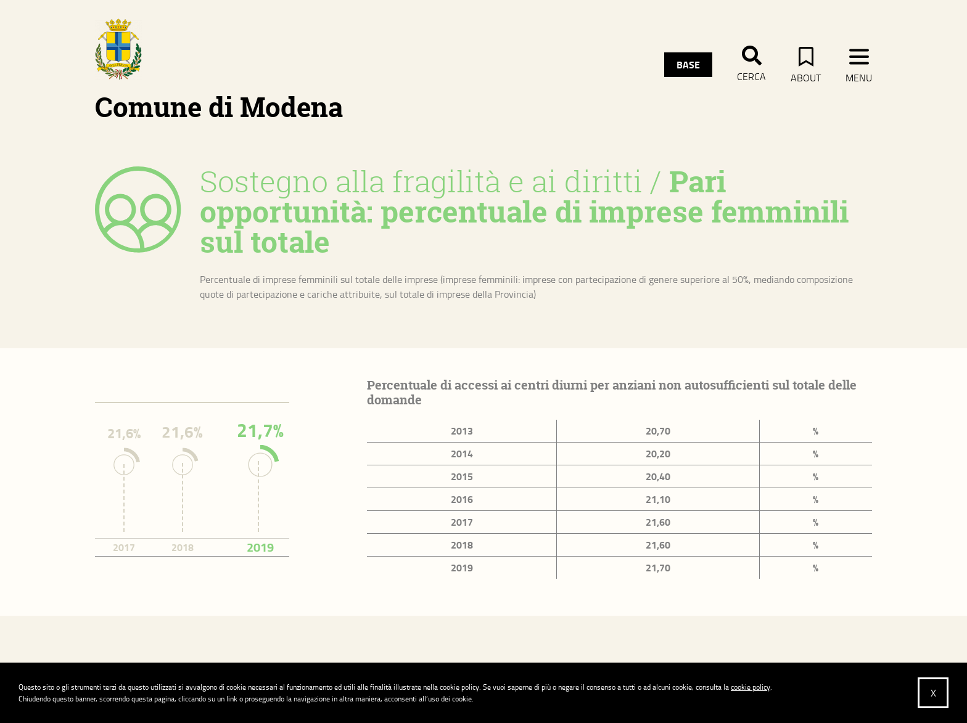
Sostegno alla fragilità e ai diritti (421, 181)
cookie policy (750, 687)
